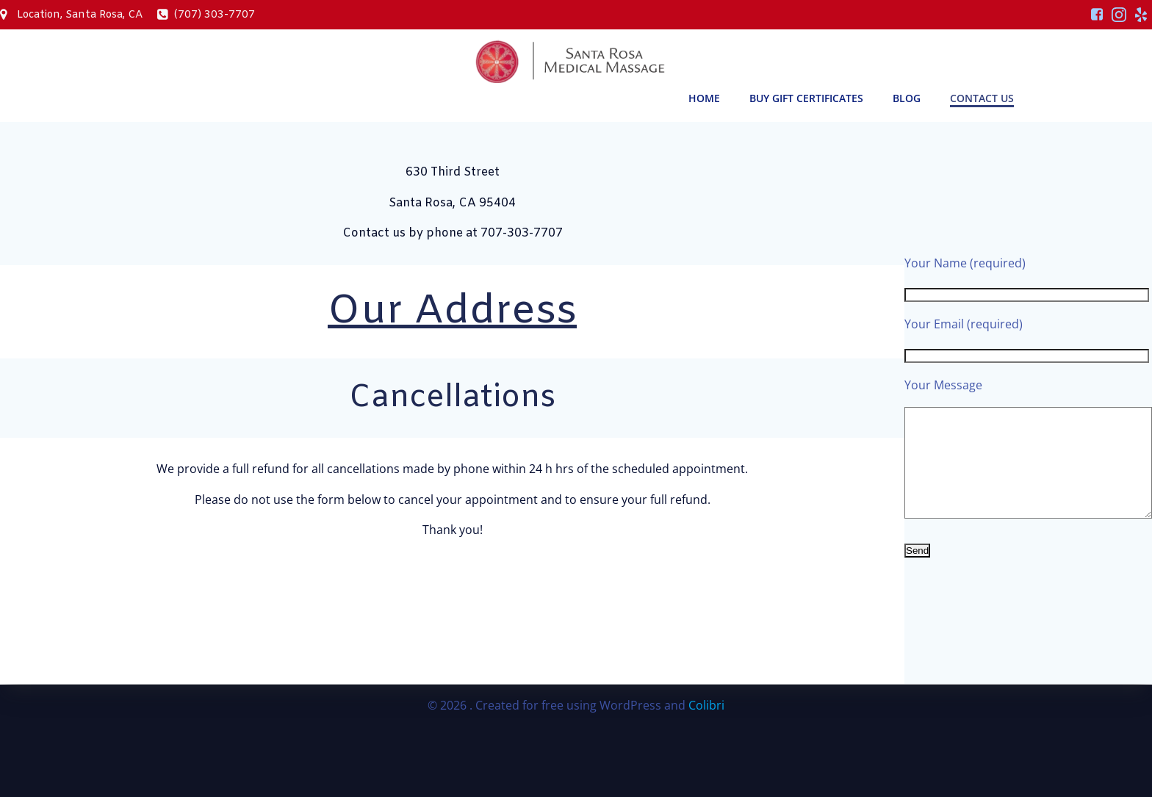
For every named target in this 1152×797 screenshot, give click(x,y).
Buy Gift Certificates (806, 98)
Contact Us (982, 98)
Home (704, 98)
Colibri (706, 705)
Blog (907, 98)
